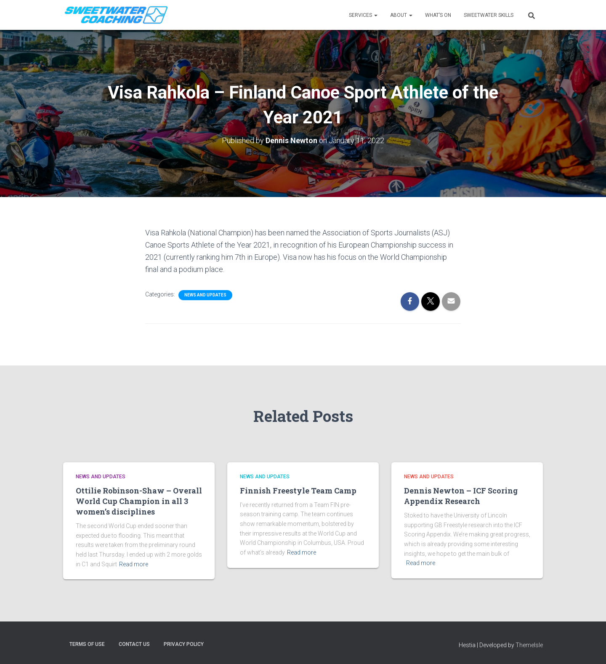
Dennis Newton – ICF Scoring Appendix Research (461, 495)
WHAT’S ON (438, 15)
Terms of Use (87, 644)
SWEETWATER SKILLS (488, 15)
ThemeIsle (529, 645)
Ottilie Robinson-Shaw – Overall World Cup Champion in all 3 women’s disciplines (139, 501)
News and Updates (205, 295)
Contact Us (134, 644)
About (401, 15)
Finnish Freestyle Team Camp (298, 490)
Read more (133, 564)
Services (363, 15)
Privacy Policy (184, 644)
